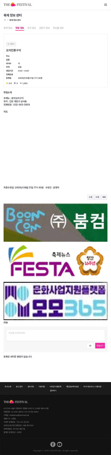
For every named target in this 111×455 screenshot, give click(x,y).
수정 (90, 197)
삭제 (97, 197)
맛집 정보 (19, 28)
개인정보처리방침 (72, 386)
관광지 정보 (44, 28)
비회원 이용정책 (55, 386)
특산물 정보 (58, 28)
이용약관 (42, 386)
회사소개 (8, 386)
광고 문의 (19, 386)
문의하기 (53, 390)
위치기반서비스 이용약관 (92, 386)
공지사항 (31, 386)
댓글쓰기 (100, 345)
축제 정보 (8, 28)
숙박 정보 (31, 28)
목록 (104, 197)
